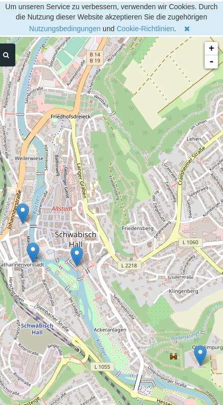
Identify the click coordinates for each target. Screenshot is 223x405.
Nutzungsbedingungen (65, 29)
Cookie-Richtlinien (145, 29)
